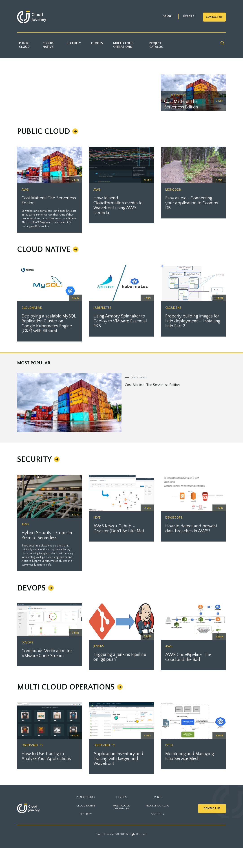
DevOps (97, 43)
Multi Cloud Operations (123, 45)
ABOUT (168, 16)
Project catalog (156, 45)
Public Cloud (24, 45)
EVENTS (188, 16)
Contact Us (214, 16)
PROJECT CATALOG (157, 805)
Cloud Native (48, 45)
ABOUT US (157, 814)
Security (74, 43)
